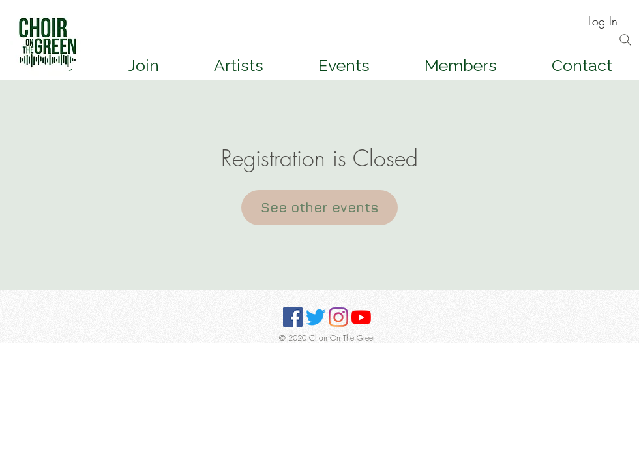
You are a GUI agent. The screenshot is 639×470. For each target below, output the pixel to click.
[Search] (625, 40)
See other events (319, 207)
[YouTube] (361, 317)
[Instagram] (338, 317)
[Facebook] (293, 317)
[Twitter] (315, 317)
